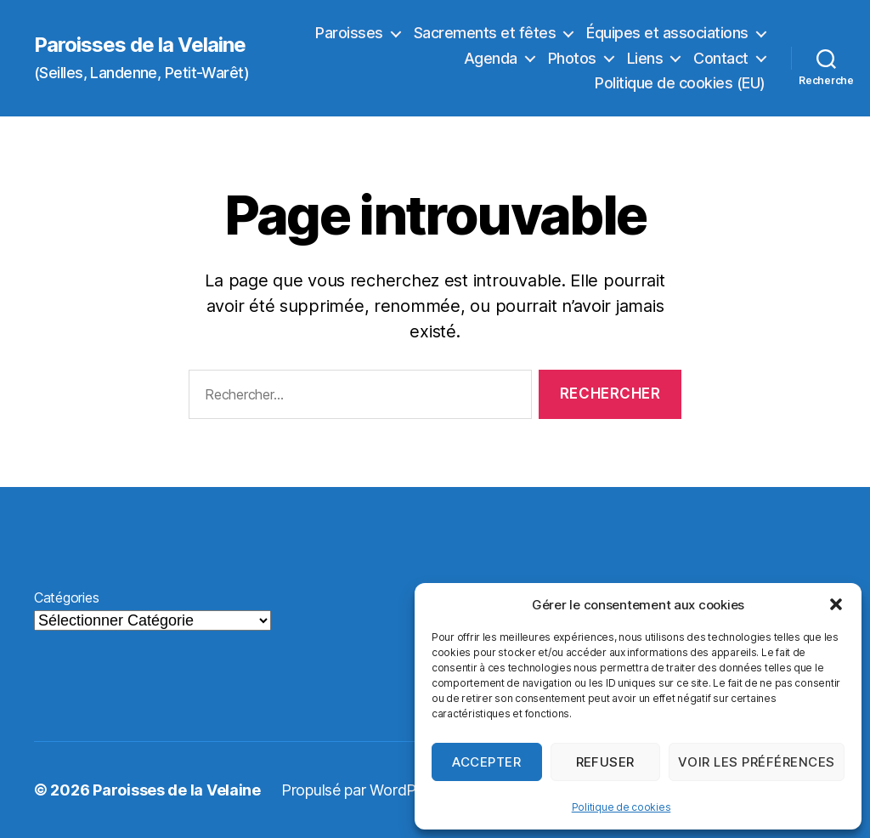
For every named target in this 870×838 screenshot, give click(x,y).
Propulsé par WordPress (362, 790)
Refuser (606, 762)
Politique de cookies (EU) (680, 83)
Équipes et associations (667, 33)
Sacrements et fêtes (485, 33)
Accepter (486, 762)
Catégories (66, 597)
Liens (645, 58)
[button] (836, 604)
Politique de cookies (621, 807)
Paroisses (349, 33)
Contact (721, 58)
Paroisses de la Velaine (140, 45)
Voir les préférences (756, 762)
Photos (572, 58)
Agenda (490, 58)
